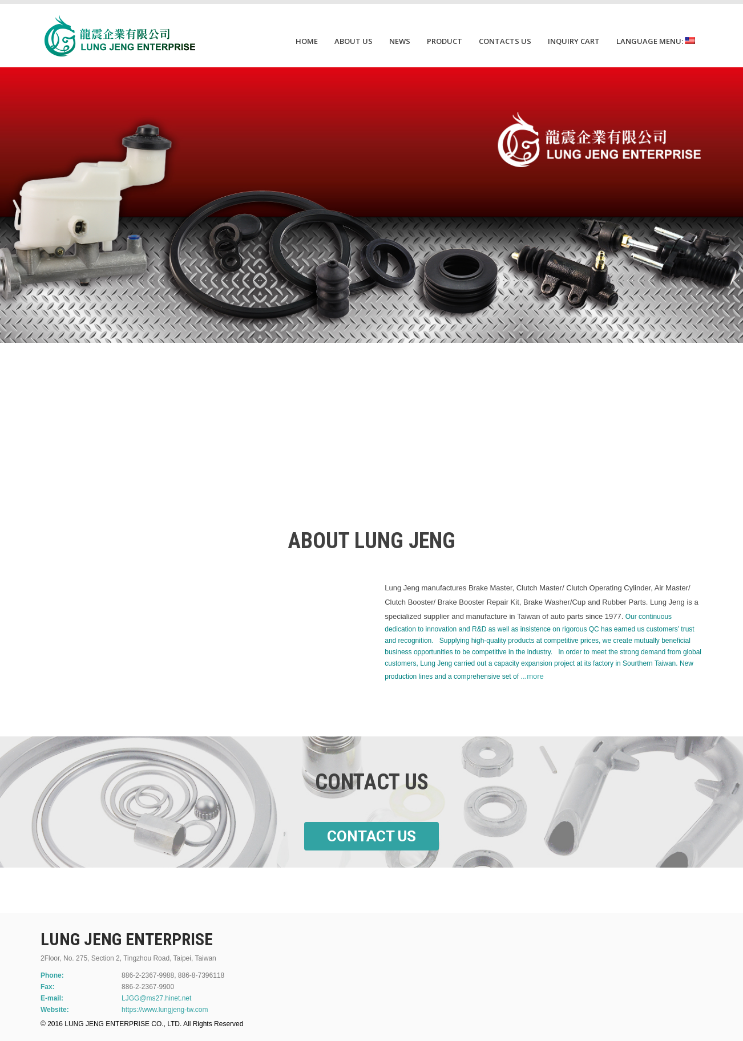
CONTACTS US (505, 41)
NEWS (399, 41)
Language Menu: (655, 41)
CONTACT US (371, 836)
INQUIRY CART (574, 41)
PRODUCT (444, 41)
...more (531, 676)
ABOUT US (353, 41)
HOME (307, 41)
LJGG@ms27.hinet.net (156, 998)
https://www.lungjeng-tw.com (165, 1010)
